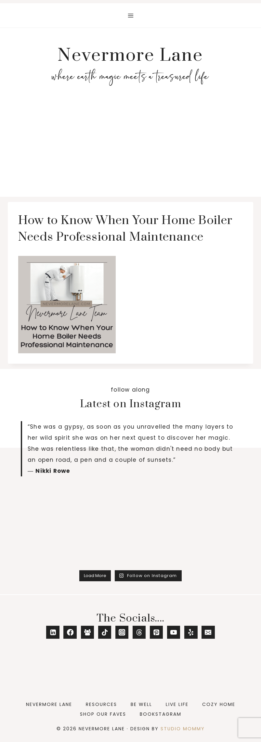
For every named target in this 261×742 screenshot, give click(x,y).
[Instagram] (122, 632)
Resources (101, 704)
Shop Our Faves (103, 714)
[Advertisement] (130, 148)
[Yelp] (191, 632)
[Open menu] (130, 15)
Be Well (141, 704)
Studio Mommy (183, 728)
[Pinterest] (156, 632)
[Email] (208, 632)
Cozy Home (218, 704)
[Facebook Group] (87, 632)
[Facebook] (70, 632)
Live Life (177, 704)
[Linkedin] (52, 632)
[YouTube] (173, 632)
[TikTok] (104, 632)
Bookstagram (160, 714)
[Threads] (139, 632)
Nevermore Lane (49, 704)
